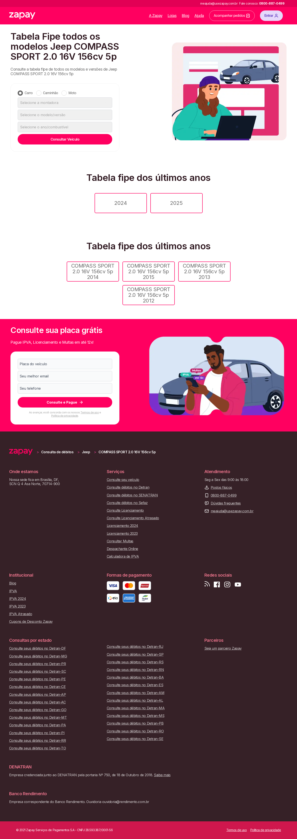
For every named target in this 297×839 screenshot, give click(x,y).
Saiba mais (162, 775)
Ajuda (199, 15)
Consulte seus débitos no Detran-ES (135, 685)
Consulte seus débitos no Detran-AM (136, 693)
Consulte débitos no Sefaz (127, 503)
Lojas (172, 15)
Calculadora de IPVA (123, 556)
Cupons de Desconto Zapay (31, 622)
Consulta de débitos (57, 452)
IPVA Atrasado (20, 614)
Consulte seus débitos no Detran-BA (135, 677)
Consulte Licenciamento (125, 510)
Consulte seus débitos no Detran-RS (135, 662)
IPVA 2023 (17, 606)
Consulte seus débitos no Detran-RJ (135, 647)
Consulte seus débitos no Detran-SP (135, 654)
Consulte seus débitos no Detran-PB (135, 723)
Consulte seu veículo (123, 480)
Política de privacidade (64, 415)
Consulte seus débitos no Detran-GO (37, 710)
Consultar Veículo (65, 139)
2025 (176, 203)
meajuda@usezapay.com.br (232, 511)
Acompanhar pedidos (232, 16)
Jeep (86, 452)
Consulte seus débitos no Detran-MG (38, 656)
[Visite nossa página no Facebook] (216, 584)
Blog (185, 15)
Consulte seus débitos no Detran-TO (37, 748)
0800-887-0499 (224, 495)
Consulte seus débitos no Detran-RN (135, 670)
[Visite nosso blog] (207, 584)
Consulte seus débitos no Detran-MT (38, 717)
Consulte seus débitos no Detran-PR (37, 664)
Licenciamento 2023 (122, 534)
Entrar (271, 16)
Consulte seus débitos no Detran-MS (136, 716)
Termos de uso (89, 412)
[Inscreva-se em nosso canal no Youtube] (237, 584)
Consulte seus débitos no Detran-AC (37, 702)
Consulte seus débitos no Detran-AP (37, 695)
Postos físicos (221, 488)
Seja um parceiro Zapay (223, 648)
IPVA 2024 (17, 599)
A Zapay (155, 15)
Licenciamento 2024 (122, 526)
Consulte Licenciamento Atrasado (133, 518)
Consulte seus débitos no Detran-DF (37, 648)
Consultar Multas (120, 541)
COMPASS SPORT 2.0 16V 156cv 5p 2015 (148, 271)
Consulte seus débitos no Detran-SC (37, 671)
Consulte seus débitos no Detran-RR (37, 741)
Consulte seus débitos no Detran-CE (37, 687)
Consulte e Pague (65, 402)
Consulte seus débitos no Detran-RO (135, 731)
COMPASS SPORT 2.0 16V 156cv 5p (127, 452)
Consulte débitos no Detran (128, 487)
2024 (120, 203)
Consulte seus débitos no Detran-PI (37, 733)
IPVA (13, 591)
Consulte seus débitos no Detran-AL (135, 700)
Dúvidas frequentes (226, 503)
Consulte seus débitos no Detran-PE (37, 679)
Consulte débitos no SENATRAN (132, 495)
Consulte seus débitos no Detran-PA (37, 725)
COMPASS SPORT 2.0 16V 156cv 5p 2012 (148, 295)
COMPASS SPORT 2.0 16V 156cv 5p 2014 (92, 271)
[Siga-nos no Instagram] (227, 584)
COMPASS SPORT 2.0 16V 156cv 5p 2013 (204, 271)
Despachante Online (122, 549)
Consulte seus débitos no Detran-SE (135, 739)
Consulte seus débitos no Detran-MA (136, 708)
